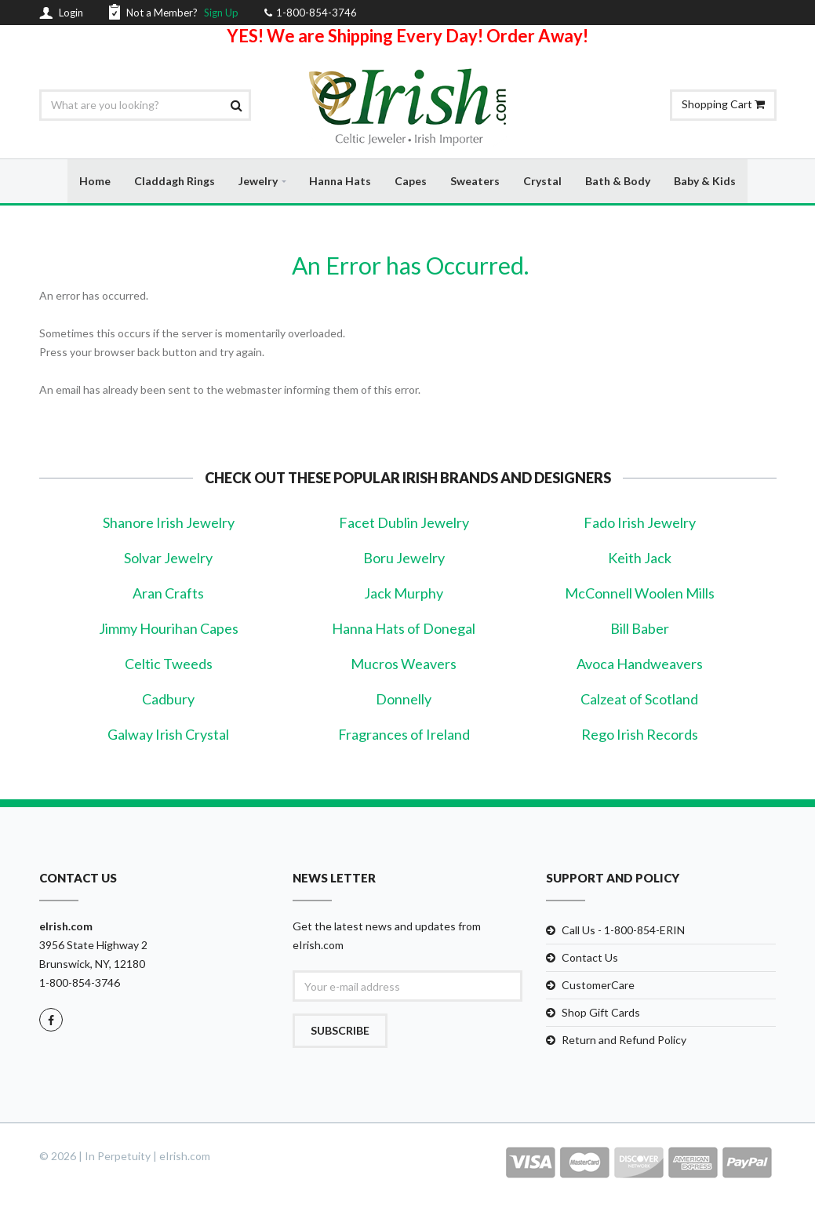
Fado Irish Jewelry (640, 523)
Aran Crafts (168, 593)
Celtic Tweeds (169, 664)
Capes (411, 180)
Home (95, 180)
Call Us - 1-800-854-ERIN (623, 930)
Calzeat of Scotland (639, 699)
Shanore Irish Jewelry (169, 523)
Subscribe (340, 1031)
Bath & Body (617, 180)
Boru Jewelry (404, 558)
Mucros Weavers (404, 664)
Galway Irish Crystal (168, 735)
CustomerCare (598, 985)
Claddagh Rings (174, 180)
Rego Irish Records (639, 735)
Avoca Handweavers (640, 664)
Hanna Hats (340, 180)
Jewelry (258, 180)
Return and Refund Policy (624, 1040)
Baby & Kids (705, 180)
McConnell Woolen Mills (640, 593)
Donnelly (403, 699)
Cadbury (168, 699)
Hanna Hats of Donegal (403, 629)
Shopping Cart (723, 104)
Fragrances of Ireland (404, 735)
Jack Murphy (403, 593)
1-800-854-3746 (79, 983)
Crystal (542, 180)
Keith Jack (639, 558)
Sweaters (475, 180)
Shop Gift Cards (601, 1013)
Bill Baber (639, 629)
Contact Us (590, 958)
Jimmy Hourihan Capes (168, 629)
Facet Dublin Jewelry (404, 523)
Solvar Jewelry (168, 558)
